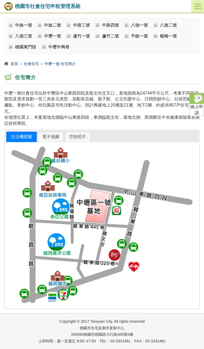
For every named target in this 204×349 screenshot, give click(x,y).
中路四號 (110, 25)
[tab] (21, 137)
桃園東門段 (25, 47)
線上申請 (197, 104)
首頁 (14, 64)
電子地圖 (50, 136)
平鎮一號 (139, 36)
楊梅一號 (168, 36)
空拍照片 (77, 136)
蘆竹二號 (110, 36)
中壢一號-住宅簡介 (60, 64)
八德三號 (23, 36)
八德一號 (139, 25)
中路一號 (23, 25)
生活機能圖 (21, 136)
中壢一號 (52, 36)
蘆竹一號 (81, 36)
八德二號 (168, 25)
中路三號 (81, 25)
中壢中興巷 (59, 47)
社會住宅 (31, 64)
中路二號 (52, 25)
